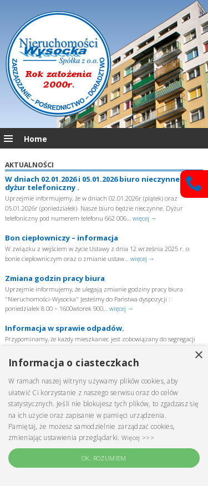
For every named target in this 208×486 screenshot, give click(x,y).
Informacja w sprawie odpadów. (64, 328)
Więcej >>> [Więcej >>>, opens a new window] (137, 437)
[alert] (104, 416)
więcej (145, 218)
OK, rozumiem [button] (104, 458)
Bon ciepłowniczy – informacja (61, 238)
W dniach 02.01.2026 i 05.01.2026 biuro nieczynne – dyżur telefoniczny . (95, 183)
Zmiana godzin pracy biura (55, 278)
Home (35, 139)
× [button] (198, 355)
